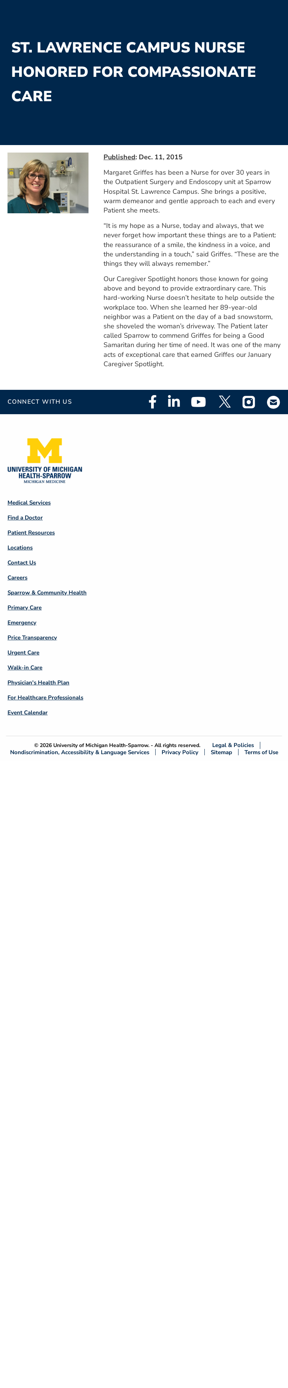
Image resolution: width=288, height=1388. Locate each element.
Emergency (22, 622)
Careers (17, 577)
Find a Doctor (25, 517)
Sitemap (221, 752)
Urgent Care (23, 652)
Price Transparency (32, 637)
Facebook (152, 402)
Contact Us (22, 562)
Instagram (249, 402)
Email (273, 402)
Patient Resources (31, 532)
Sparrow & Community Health (47, 592)
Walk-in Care (25, 667)
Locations (20, 547)
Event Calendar (28, 712)
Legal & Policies (233, 745)
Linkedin (174, 402)
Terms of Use (261, 752)
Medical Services (29, 502)
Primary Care (25, 607)
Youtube (198, 402)
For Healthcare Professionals (45, 697)
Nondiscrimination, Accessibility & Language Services (79, 752)
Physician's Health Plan (38, 682)
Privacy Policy (180, 752)
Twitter (224, 402)
